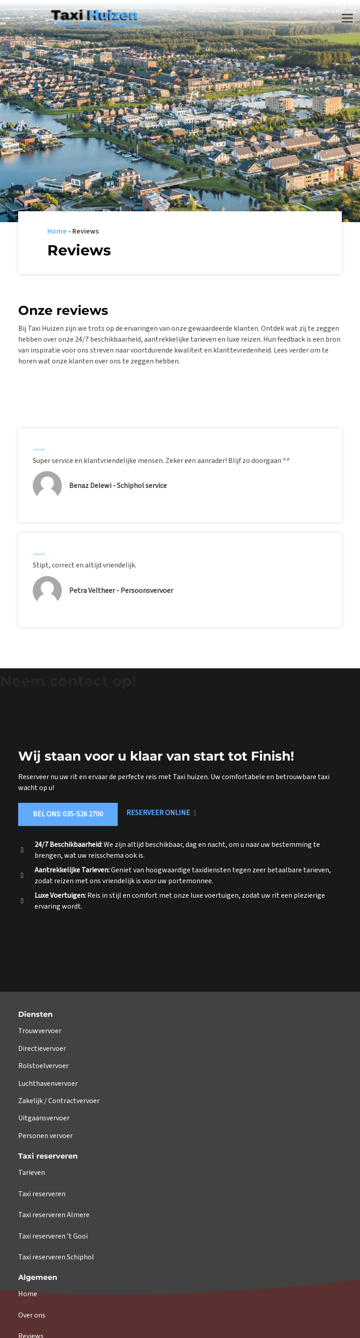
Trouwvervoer (39, 1031)
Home (57, 231)
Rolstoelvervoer (43, 1066)
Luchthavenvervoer (48, 1084)
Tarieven (31, 1173)
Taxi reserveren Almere (54, 1215)
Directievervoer (42, 1049)
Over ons (31, 1315)
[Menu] (347, 18)
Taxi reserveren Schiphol (56, 1257)
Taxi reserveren (41, 1194)
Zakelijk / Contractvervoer (59, 1101)
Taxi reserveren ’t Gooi (53, 1236)
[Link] (75, 18)
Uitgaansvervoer (44, 1118)
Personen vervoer (45, 1136)
